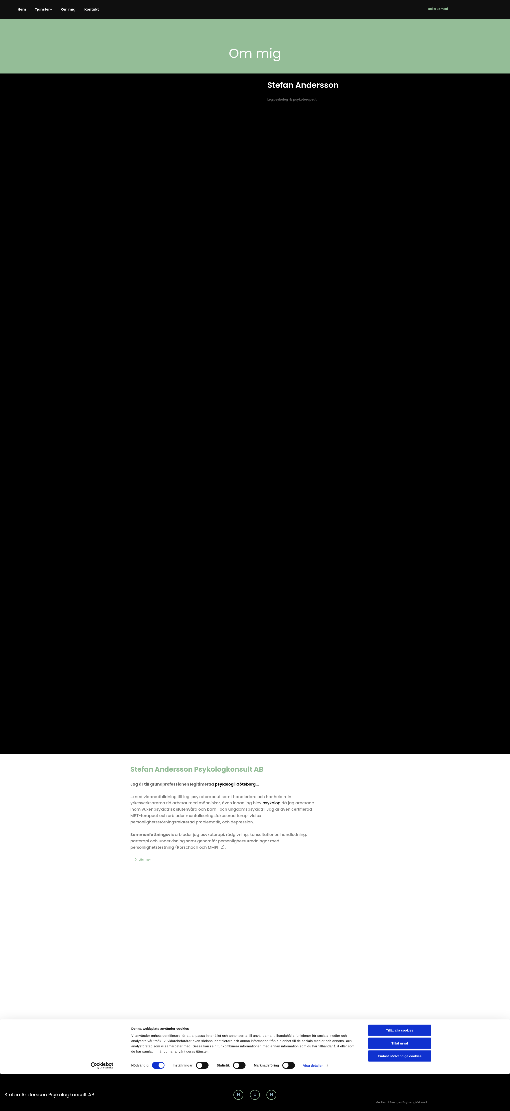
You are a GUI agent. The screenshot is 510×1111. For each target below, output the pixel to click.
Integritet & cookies (492, 1107)
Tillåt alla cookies (399, 899)
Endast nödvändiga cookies (399, 925)
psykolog (271, 801)
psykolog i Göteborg (235, 783)
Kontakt (103, 9)
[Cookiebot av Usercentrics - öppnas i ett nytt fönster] (102, 934)
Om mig (77, 9)
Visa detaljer (313, 935)
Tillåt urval (400, 912)
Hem (23, 9)
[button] (437, 8)
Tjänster (46, 9)
